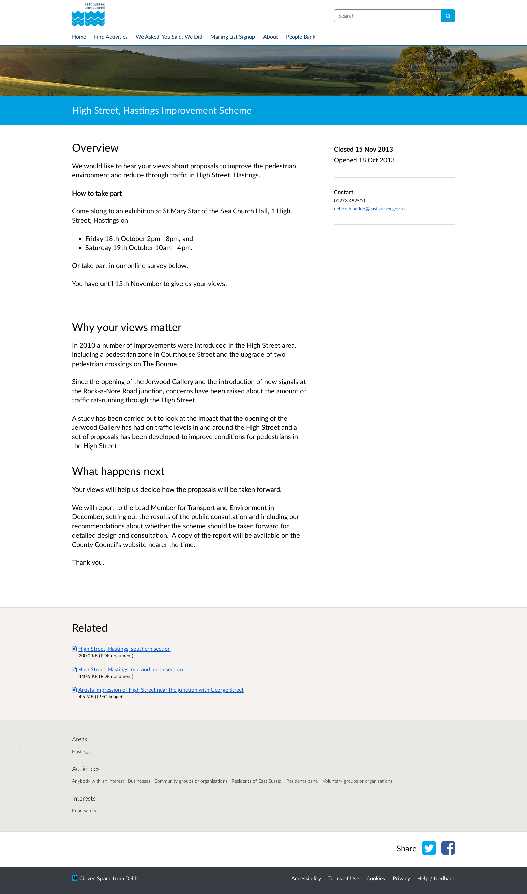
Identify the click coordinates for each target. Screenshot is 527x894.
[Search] (448, 15)
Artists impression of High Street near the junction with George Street (158, 689)
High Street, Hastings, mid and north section (127, 669)
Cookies (375, 878)
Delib (131, 878)
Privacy (401, 878)
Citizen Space (95, 878)
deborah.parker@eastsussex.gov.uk (370, 208)
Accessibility (306, 878)
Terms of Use (343, 878)
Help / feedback (436, 878)
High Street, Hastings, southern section (121, 648)
